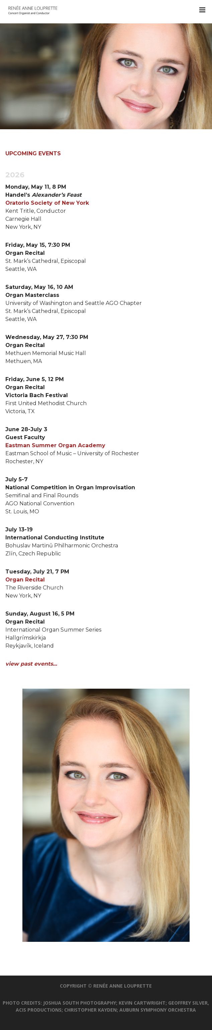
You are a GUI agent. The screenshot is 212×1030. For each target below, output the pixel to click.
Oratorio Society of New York (47, 203)
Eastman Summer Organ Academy (55, 445)
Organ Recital (25, 579)
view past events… (31, 664)
